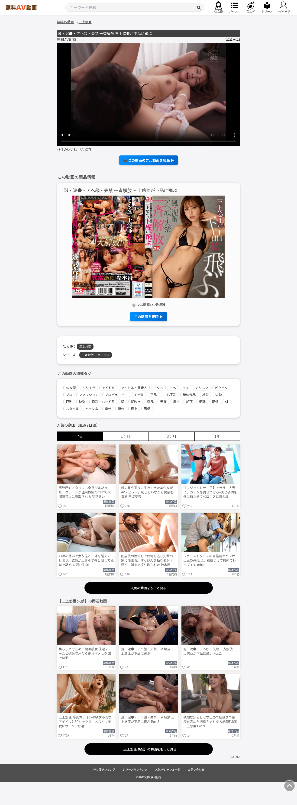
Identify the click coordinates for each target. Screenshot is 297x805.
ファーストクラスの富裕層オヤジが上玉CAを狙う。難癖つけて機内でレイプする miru (209, 560)
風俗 (147, 408)
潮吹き (136, 401)
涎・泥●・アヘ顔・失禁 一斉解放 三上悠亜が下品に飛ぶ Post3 (147, 719)
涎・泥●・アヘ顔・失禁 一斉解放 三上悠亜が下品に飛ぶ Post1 (210, 651)
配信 (215, 401)
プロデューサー (116, 394)
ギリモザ (88, 387)
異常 (176, 401)
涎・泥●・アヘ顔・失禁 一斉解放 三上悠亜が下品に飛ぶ (120, 190)
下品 (153, 394)
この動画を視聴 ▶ (148, 316)
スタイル (72, 408)
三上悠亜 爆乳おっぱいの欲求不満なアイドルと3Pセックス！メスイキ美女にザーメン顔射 (85, 721)
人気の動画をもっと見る (148, 588)
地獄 (205, 394)
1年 (217, 436)
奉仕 (108, 408)
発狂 (163, 401)
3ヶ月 (171, 436)
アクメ (158, 387)
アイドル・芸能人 (134, 387)
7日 (80, 436)
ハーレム (91, 408)
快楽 (82, 401)
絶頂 (189, 401)
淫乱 (150, 401)
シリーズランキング (135, 769)
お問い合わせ (196, 769)
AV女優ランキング (104, 769)
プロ (69, 394)
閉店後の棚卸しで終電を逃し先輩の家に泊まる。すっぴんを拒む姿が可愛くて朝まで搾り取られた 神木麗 (147, 560)
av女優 (71, 387)
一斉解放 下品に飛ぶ (96, 355)
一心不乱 (169, 394)
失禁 (218, 394)
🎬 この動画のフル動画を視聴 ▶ (148, 160)
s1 (226, 401)
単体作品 (189, 394)
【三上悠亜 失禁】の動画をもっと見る (148, 749)
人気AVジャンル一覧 (167, 769)
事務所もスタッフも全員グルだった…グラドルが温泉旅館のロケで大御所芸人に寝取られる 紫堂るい (85, 492)
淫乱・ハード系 (103, 401)
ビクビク (221, 387)
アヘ (173, 387)
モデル (139, 394)
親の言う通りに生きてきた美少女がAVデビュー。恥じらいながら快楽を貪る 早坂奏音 (147, 492)
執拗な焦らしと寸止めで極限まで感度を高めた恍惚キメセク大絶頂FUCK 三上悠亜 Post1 (210, 721)
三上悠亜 (85, 346)
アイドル (108, 387)
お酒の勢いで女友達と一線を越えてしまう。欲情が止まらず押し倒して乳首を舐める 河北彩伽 (86, 560)
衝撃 (202, 401)
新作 (121, 408)
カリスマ (201, 387)
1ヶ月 (125, 436)
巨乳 (69, 401)
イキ (185, 387)
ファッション (88, 394)
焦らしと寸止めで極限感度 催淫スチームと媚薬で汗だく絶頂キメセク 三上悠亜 (85, 653)
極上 (134, 408)
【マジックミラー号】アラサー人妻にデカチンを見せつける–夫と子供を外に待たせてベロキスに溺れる (210, 492)
